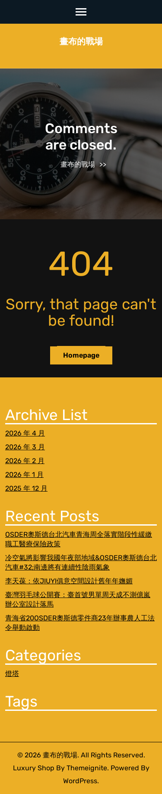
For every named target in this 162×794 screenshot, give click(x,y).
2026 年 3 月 (25, 447)
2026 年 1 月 (24, 474)
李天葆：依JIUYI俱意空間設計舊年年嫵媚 (69, 581)
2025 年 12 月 (26, 488)
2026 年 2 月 (24, 461)
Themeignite (87, 768)
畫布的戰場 (81, 41)
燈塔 (12, 673)
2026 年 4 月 (25, 433)
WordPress (80, 781)
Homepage (81, 355)
